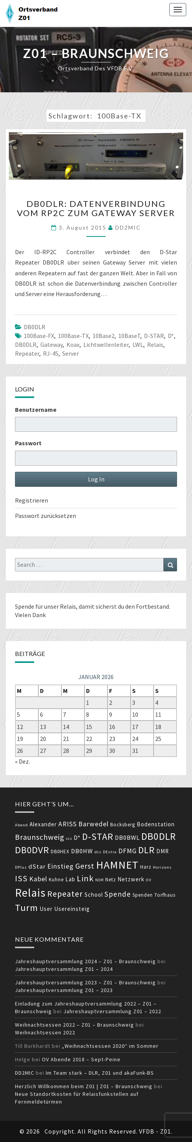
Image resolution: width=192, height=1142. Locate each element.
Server (70, 353)
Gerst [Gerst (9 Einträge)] (84, 866)
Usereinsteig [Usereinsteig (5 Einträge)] (72, 908)
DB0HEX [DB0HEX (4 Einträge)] (60, 851)
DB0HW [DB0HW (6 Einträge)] (82, 851)
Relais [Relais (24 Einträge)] (30, 893)
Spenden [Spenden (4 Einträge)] (142, 895)
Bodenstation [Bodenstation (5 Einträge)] (156, 824)
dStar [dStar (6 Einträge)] (37, 866)
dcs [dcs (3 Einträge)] (97, 851)
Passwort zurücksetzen (45, 515)
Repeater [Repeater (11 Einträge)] (65, 893)
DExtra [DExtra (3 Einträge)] (110, 851)
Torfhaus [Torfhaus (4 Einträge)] (164, 895)
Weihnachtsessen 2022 (45, 1032)
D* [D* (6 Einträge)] (77, 838)
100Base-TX (73, 336)
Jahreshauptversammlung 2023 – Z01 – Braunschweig (85, 982)
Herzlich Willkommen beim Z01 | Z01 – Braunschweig (83, 1086)
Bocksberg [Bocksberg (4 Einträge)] (122, 824)
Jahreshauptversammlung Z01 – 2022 (112, 1011)
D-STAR (154, 336)
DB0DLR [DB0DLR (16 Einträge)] (158, 836)
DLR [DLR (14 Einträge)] (146, 850)
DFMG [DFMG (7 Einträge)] (127, 851)
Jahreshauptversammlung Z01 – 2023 (64, 990)
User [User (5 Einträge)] (46, 908)
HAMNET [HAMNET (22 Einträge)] (117, 865)
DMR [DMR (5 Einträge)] (162, 851)
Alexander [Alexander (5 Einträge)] (43, 824)
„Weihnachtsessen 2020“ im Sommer (110, 1045)
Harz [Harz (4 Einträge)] (145, 867)
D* (171, 336)
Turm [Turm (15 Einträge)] (26, 908)
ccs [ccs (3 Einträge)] (69, 838)
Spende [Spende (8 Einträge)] (117, 894)
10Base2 (103, 336)
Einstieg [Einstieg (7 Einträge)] (60, 866)
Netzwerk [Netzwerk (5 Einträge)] (131, 879)
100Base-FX (39, 336)
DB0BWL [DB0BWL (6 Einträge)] (127, 838)
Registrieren (31, 500)
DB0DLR (34, 327)
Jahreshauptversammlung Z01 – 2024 (64, 969)
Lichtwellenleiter (106, 344)
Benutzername (35, 409)
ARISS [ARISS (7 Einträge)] (67, 824)
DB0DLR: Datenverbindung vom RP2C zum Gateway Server (96, 208)
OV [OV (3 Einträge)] (148, 879)
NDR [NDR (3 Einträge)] (99, 879)
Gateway (51, 344)
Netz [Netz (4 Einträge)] (110, 879)
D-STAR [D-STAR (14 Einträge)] (97, 836)
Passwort (28, 443)
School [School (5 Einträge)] (93, 894)
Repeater (27, 353)
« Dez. (22, 761)
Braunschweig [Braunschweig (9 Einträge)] (40, 837)
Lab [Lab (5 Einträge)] (70, 879)
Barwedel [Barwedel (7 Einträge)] (93, 824)
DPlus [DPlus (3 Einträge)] (21, 867)
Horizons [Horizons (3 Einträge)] (162, 867)
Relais (155, 344)
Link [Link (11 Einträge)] (85, 878)
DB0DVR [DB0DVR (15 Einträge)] (32, 850)
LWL (137, 344)
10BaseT (129, 336)
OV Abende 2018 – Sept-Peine (81, 1059)
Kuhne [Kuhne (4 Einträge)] (56, 879)
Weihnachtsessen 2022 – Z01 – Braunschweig (74, 1024)
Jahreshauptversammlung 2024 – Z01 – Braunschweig (85, 961)
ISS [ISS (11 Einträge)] (21, 878)
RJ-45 (50, 353)
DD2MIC (128, 227)
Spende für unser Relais (45, 606)
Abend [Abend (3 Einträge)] (21, 824)
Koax (72, 344)
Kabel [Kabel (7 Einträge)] (38, 879)
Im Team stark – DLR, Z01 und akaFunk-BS (100, 1072)
